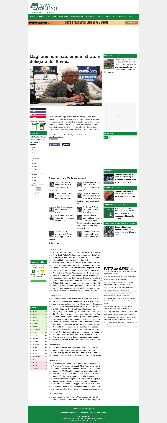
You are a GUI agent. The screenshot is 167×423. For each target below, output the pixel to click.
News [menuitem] (108, 17)
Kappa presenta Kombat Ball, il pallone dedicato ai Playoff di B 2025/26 (80, 278)
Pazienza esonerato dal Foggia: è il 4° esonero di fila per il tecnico (64, 218)
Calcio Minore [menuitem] (119, 17)
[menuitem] (135, 17)
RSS (104, 412)
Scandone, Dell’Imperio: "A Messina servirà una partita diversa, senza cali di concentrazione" (88, 268)
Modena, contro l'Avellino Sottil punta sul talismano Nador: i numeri (78, 329)
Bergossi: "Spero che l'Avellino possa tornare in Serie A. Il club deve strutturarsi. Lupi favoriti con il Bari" (89, 198)
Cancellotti (35, 150)
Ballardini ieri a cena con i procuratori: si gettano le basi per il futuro (78, 283)
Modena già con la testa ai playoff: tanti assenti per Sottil (74, 350)
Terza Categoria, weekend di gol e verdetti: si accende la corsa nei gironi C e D (82, 311)
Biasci (33, 172)
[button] (38, 189)
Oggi (105, 137)
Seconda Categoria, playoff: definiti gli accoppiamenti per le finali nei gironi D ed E (84, 317)
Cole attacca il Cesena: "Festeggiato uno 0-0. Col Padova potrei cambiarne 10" (83, 384)
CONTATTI (92, 412)
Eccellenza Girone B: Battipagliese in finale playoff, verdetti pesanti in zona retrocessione (86, 340)
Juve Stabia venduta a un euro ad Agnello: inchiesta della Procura (78, 314)
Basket (107, 188)
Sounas (34, 161)
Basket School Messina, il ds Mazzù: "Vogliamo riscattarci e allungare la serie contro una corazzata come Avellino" (96, 265)
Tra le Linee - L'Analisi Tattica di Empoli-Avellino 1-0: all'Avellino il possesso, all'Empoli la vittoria (89, 306)
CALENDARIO (83, 412)
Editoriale (108, 56)
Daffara (34, 147)
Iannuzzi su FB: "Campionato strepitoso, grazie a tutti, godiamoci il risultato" (81, 371)
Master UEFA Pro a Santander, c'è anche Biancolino (91, 209)
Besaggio (34, 166)
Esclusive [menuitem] (52, 17)
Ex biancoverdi (58, 135)
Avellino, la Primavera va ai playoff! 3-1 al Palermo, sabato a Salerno (79, 366)
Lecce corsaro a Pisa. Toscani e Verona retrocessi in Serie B (76, 397)
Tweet (66, 145)
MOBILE (99, 412)
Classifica (34, 308)
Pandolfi (34, 186)
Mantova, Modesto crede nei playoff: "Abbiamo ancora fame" (76, 381)
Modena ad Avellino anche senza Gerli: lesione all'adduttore (75, 275)
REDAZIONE (73, 412)
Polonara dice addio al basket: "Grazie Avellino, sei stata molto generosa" (80, 258)
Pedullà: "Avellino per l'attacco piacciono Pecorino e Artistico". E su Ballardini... (82, 291)
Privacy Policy (89, 409)
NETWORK (64, 412)
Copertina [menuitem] (41, 17)
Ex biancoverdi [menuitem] (77, 17)
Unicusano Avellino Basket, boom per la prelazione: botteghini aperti (78, 389)
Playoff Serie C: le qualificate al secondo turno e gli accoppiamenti (78, 332)
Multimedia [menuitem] (90, 17)
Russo (34, 177)
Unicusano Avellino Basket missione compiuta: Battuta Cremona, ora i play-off (82, 348)
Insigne (34, 183)
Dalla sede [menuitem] (63, 17)
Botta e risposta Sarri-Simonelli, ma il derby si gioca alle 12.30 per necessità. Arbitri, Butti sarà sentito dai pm (120, 301)
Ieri (110, 137)
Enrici (33, 155)
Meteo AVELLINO (38, 282)
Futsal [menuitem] (129, 17)
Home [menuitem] (32, 17)
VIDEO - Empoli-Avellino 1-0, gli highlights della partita (73, 309)
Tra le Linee (109, 205)
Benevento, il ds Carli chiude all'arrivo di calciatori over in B (75, 334)
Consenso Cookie (78, 409)
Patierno (34, 175)
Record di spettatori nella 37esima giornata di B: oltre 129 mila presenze (80, 301)
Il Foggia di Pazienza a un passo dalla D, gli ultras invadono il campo (92, 234)
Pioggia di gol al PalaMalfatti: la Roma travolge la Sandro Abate (77, 355)
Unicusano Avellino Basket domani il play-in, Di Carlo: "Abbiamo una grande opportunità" (86, 368)
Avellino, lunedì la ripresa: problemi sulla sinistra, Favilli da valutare (78, 374)
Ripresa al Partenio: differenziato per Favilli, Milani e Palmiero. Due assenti (81, 299)
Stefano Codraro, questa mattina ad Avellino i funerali (64, 209)
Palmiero (34, 163)
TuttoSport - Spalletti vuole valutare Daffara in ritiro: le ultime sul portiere (80, 353)
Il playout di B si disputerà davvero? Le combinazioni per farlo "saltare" (79, 324)
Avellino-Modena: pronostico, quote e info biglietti (71, 260)
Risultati (38, 193)
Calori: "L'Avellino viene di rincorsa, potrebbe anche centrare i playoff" (64, 195)
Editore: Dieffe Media (83, 416)
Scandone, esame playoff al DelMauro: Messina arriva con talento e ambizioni (82, 386)
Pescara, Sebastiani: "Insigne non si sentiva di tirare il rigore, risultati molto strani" (83, 379)
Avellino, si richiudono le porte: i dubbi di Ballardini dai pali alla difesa (79, 263)
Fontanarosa (36, 158)
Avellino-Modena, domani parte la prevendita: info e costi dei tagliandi (79, 327)
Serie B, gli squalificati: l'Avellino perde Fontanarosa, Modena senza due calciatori (84, 322)
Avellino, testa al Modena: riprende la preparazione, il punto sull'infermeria (81, 337)
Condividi (54, 145)
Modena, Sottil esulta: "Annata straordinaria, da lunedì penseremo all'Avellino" (82, 376)
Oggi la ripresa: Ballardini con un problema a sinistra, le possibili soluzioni (80, 304)
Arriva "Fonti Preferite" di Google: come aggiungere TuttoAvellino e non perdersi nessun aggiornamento (92, 255)
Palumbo (34, 169)
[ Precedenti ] (38, 276)
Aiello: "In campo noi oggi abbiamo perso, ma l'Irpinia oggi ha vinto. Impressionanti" (84, 399)
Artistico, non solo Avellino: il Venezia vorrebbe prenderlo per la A (77, 280)
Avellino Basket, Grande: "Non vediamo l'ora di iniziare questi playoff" (79, 273)
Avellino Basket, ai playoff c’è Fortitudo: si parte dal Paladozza (76, 319)
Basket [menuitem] (100, 17)
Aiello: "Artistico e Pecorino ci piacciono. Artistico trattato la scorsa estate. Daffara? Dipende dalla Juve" (92, 286)
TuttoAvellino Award (112, 223)
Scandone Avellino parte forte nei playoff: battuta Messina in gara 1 (78, 363)
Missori (34, 180)
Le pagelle (108, 171)
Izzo (33, 152)
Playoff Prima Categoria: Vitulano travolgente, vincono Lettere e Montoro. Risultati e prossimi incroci (90, 270)
